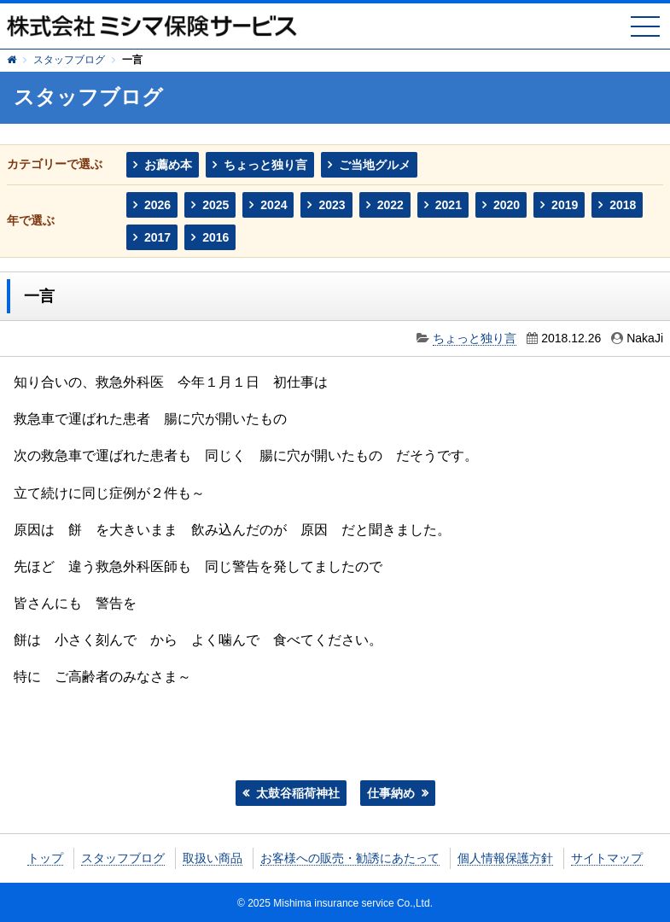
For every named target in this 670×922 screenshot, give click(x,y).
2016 (215, 237)
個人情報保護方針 (505, 858)
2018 (622, 205)
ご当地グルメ (375, 165)
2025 (215, 205)
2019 (564, 205)
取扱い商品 (212, 858)
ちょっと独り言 (265, 165)
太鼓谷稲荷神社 (298, 793)
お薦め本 (168, 165)
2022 (390, 205)
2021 (448, 205)
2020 (506, 205)
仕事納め (391, 793)
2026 (157, 205)
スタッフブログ (69, 60)
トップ (45, 858)
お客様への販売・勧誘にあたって (350, 858)
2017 (157, 237)
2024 (273, 205)
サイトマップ (607, 858)
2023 (331, 205)
